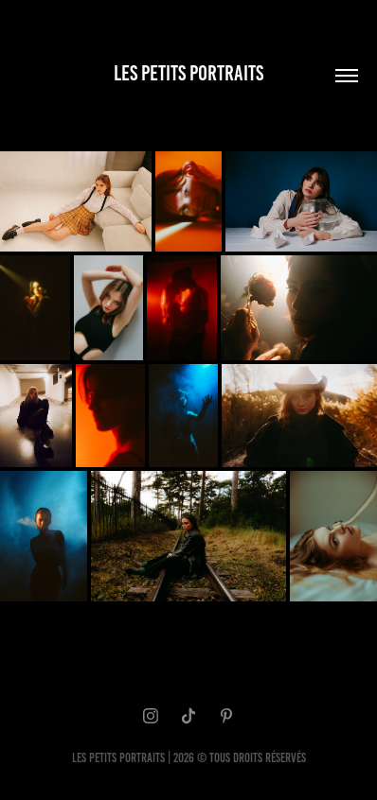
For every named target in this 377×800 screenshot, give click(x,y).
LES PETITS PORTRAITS (188, 73)
